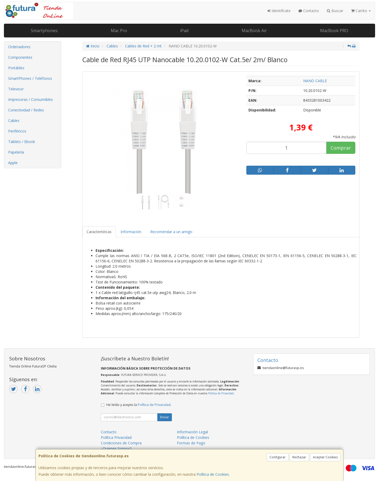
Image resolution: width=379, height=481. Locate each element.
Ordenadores (19, 46)
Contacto (308, 10)
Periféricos (17, 131)
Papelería (16, 152)
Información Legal (192, 431)
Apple (13, 162)
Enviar (164, 417)
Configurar (278, 457)
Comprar (341, 148)
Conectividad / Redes (26, 109)
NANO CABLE (315, 80)
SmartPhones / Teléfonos (30, 78)
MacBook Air (254, 30)
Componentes (20, 57)
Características (99, 231)
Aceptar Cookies (325, 457)
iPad (184, 30)
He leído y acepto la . (138, 405)
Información (131, 231)
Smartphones (44, 30)
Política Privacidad (116, 437)
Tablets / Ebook (21, 141)
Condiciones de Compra (121, 442)
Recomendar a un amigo (171, 231)
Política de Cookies (213, 474)
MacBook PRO (334, 30)
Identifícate (279, 10)
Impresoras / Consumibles (30, 99)
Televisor (16, 88)
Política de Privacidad (221, 393)
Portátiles (16, 67)
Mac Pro (119, 30)
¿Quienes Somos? (116, 448)
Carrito (361, 10)
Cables (13, 120)
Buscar (335, 10)
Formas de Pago (191, 442)
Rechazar (299, 457)
